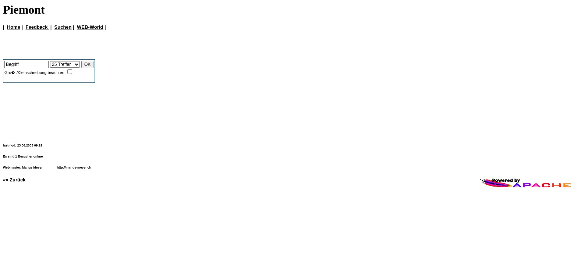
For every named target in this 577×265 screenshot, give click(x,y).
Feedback (37, 27)
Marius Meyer (32, 167)
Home (13, 27)
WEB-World (90, 27)
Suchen (63, 27)
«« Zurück (14, 180)
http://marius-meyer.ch (74, 167)
